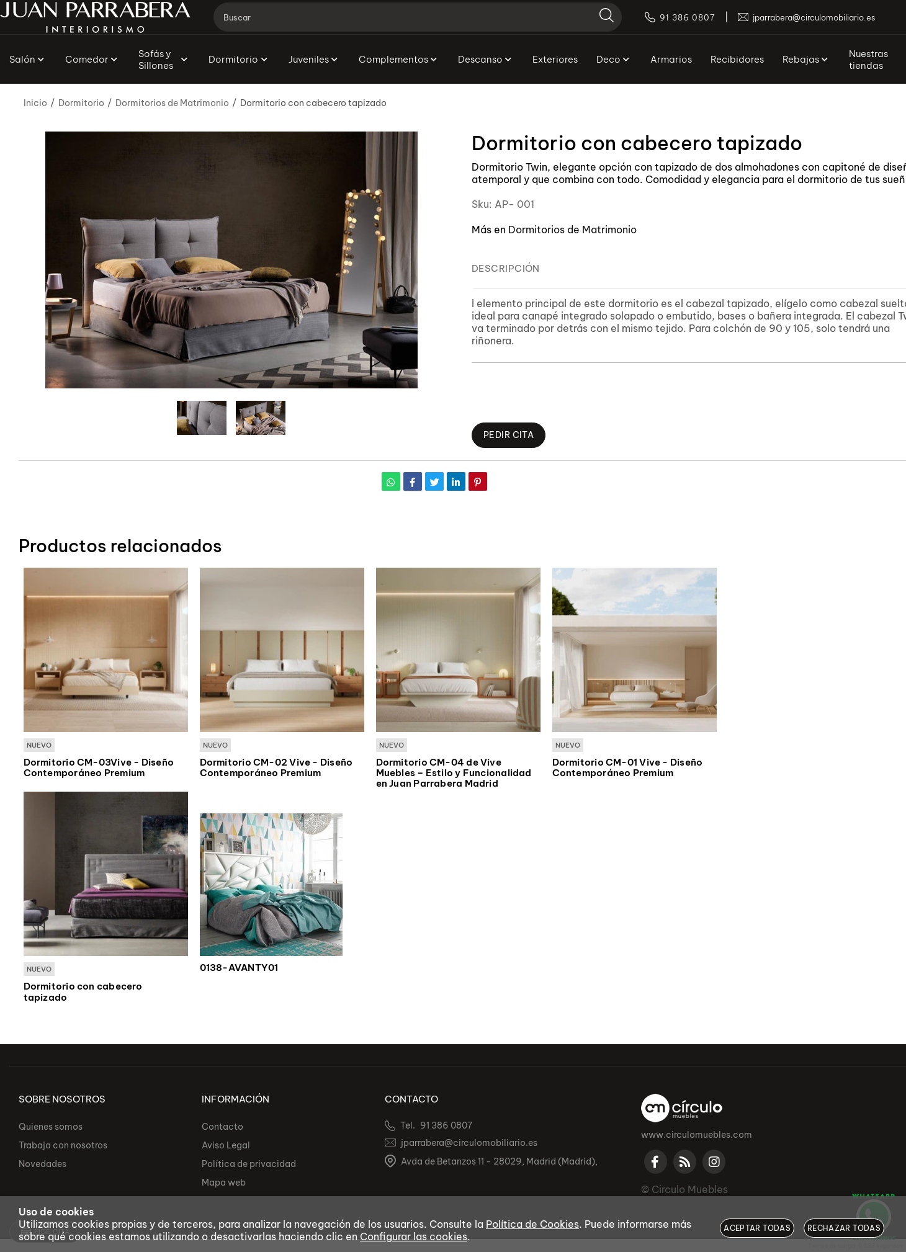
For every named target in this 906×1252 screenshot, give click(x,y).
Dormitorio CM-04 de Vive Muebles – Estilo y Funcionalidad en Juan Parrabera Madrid (454, 774)
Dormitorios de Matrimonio (572, 229)
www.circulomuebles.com (696, 1134)
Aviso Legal (226, 1145)
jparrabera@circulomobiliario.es (469, 1142)
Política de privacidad (249, 1163)
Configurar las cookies (413, 1236)
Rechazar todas (844, 1228)
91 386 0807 (446, 1125)
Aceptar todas (757, 1228)
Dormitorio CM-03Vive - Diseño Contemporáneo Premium (99, 768)
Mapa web (224, 1182)
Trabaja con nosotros (63, 1145)
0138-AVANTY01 (239, 968)
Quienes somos (51, 1126)
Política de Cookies (532, 1224)
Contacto (222, 1126)
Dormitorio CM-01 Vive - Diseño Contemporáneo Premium (627, 768)
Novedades (42, 1163)
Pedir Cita (510, 435)
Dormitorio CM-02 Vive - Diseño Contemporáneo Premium (276, 768)
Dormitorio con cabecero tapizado (83, 993)
